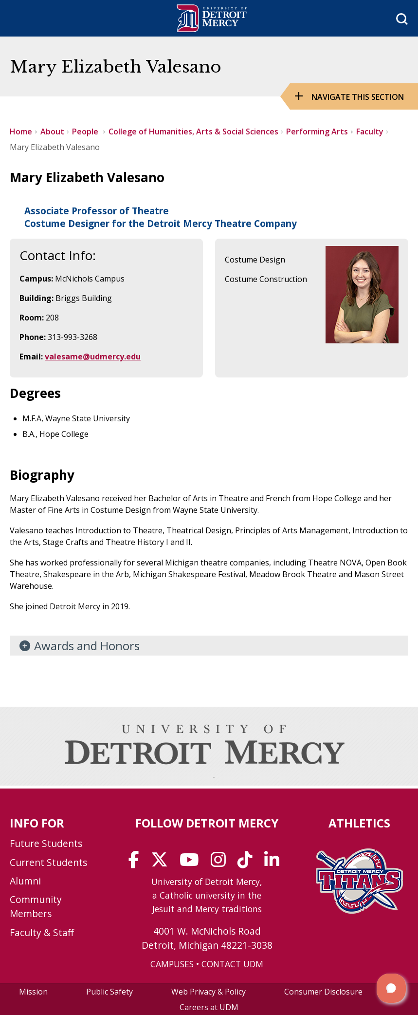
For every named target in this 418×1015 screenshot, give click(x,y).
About (52, 131)
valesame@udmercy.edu (93, 356)
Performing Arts (317, 131)
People (86, 131)
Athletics (359, 823)
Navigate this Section (357, 97)
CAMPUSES (172, 964)
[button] (391, 988)
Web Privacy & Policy (208, 991)
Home (21, 131)
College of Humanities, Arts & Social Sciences (193, 131)
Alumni (25, 880)
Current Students (48, 862)
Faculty (369, 131)
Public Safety (109, 991)
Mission (33, 991)
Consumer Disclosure (323, 991)
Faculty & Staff (42, 932)
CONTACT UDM (232, 964)
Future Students (46, 843)
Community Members (36, 906)
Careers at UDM (209, 1007)
